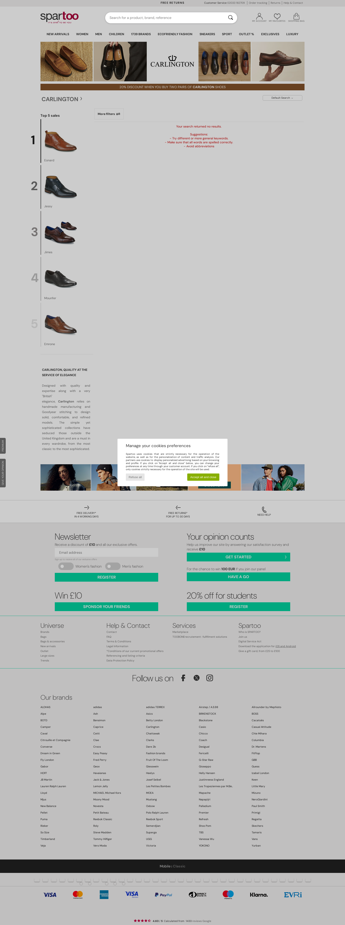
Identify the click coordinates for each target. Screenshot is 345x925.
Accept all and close (203, 477)
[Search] (230, 17)
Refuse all (135, 477)
